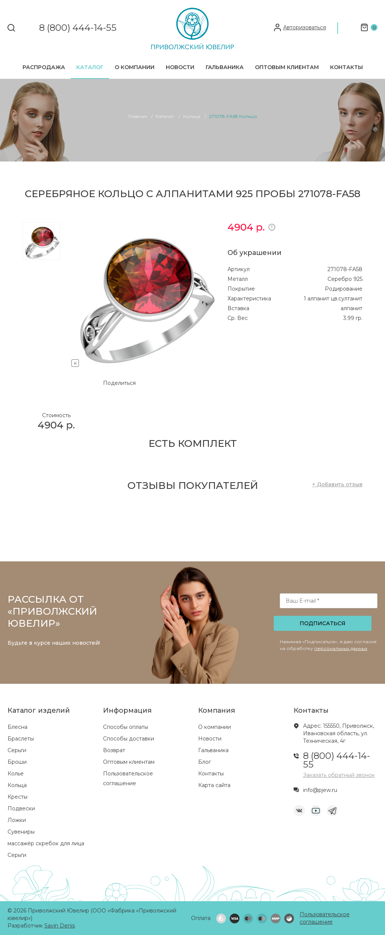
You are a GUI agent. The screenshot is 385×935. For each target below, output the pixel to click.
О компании (135, 67)
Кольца (17, 785)
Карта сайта (214, 785)
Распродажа (44, 67)
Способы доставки (128, 738)
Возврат (114, 750)
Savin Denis (59, 925)
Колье (16, 773)
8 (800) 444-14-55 (78, 28)
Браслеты (21, 738)
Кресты (17, 796)
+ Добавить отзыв (337, 484)
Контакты (346, 67)
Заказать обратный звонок (339, 775)
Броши (17, 762)
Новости (180, 67)
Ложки (17, 820)
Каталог (89, 67)
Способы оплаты (125, 727)
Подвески (21, 808)
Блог (204, 762)
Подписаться (323, 623)
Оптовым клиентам (287, 67)
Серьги (17, 750)
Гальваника (225, 67)
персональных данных (340, 648)
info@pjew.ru (320, 790)
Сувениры (21, 831)
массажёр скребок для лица (46, 843)
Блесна (17, 727)
